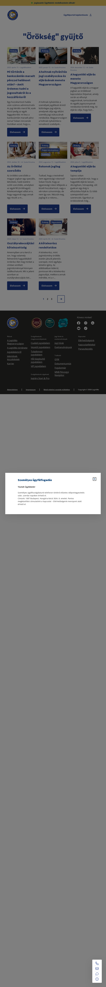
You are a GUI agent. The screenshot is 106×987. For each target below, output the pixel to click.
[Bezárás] (94, 479)
